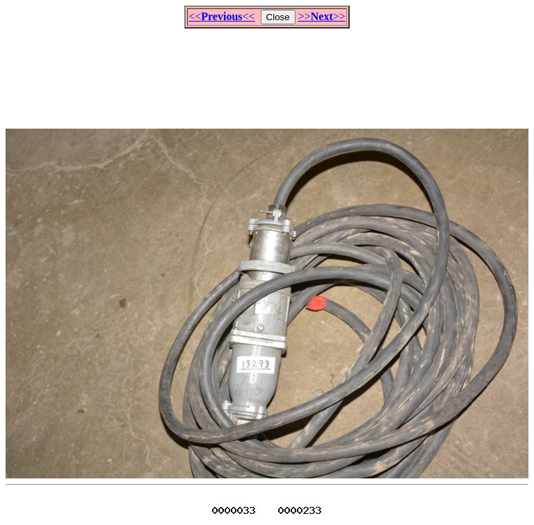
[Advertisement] (267, 72)
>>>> (322, 16)
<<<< (221, 16)
